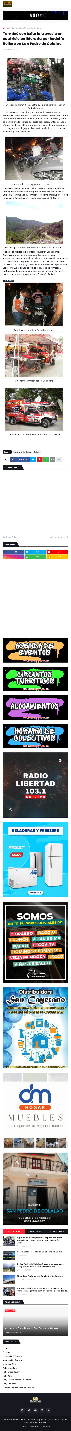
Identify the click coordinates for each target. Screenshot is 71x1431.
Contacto (46, 1426)
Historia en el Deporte (12, 1356)
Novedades (35, 1231)
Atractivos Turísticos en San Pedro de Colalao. (40, 1276)
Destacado (14, 1231)
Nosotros (34, 1426)
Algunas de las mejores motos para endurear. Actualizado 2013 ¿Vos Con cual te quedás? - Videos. (40, 1240)
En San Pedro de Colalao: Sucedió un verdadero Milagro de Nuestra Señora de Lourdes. (41, 1265)
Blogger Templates (39, 1422)
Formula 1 (7, 1352)
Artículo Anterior (11, 537)
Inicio (5, 28)
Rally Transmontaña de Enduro (17, 1379)
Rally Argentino (10, 1368)
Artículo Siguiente (58, 537)
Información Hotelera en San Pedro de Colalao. (40, 1252)
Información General (12, 1360)
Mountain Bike (9, 1364)
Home (23, 1426)
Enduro (6, 1348)
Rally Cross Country (12, 1372)
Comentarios (57, 1231)
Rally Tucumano (10, 1383)
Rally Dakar (8, 1376)
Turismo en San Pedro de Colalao (25, 28)
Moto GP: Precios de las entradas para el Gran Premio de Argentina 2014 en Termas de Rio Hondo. (42, 1289)
